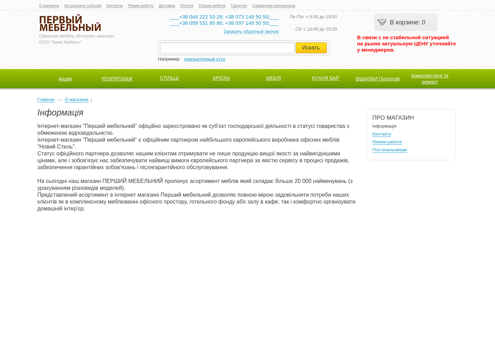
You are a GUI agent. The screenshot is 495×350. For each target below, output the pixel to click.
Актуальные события (82, 5)
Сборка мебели (212, 5)
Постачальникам (389, 149)
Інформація (384, 126)
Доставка (167, 5)
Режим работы (141, 5)
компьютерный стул (204, 59)
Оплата (186, 5)
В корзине (404, 22)
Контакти (381, 133)
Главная (46, 99)
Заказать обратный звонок (251, 31)
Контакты (114, 5)
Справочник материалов (273, 5)
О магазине (49, 5)
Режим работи (387, 141)
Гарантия (239, 5)
